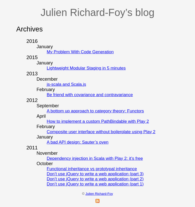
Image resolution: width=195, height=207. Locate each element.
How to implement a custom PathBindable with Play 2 (98, 121)
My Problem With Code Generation (80, 51)
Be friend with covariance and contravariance (90, 94)
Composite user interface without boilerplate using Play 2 (101, 131)
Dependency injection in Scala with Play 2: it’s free (95, 158)
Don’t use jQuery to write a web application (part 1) (95, 184)
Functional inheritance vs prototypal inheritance (92, 168)
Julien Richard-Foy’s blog (97, 12)
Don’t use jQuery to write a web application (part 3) (95, 173)
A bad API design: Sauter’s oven (77, 142)
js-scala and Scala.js (66, 84)
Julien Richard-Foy (99, 194)
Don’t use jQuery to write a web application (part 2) (95, 179)
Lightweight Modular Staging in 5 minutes (86, 68)
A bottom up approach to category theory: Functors (95, 111)
